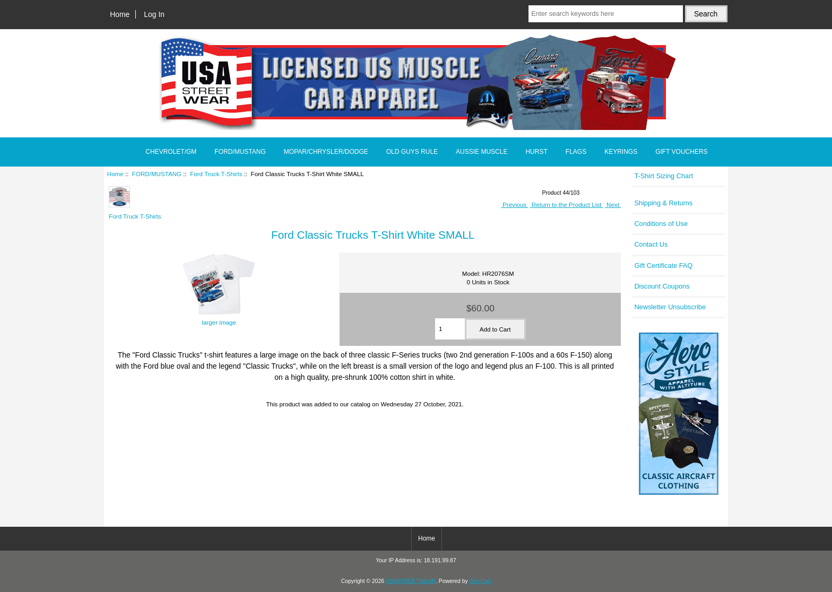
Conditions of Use (661, 224)
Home (119, 14)
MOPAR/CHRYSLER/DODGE (326, 151)
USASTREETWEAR (411, 581)
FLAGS (576, 151)
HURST (536, 151)
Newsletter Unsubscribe (670, 307)
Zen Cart (480, 581)
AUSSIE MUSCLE (481, 151)
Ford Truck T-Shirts (216, 173)
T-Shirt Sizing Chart (663, 176)
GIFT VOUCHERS (681, 151)
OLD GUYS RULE (412, 151)
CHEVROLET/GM (170, 151)
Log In (154, 14)
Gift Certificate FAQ (663, 265)
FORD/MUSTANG (156, 173)
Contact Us (651, 244)
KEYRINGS (620, 151)
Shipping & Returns (663, 203)
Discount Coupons (661, 286)
